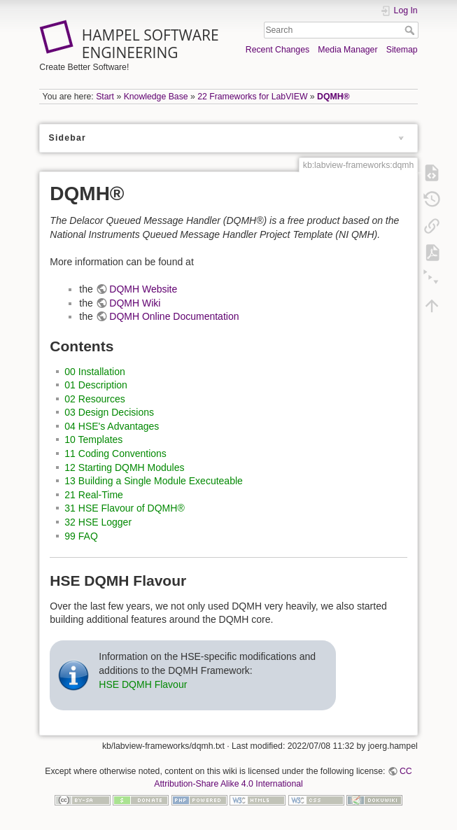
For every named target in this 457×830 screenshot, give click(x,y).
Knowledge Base (156, 96)
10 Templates (93, 439)
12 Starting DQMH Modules (124, 467)
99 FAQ (80, 536)
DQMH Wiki (134, 303)
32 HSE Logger (98, 522)
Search (411, 30)
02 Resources (94, 399)
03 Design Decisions (109, 412)
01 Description (95, 385)
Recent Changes (277, 50)
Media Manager (347, 50)
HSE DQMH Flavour (143, 684)
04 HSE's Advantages (111, 426)
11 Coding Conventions (115, 453)
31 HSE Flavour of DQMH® (124, 508)
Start (105, 96)
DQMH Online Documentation (174, 316)
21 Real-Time (93, 494)
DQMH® (333, 96)
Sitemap (402, 50)
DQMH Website (143, 289)
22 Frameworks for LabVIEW (252, 96)
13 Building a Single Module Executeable (153, 480)
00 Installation (94, 371)
